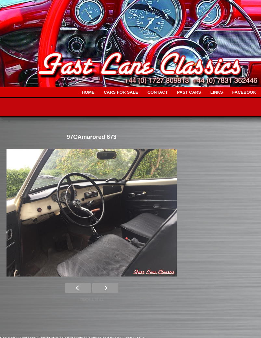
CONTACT (158, 92)
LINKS (216, 92)
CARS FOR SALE (121, 92)
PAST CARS (189, 92)
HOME (88, 92)
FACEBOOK (244, 92)
